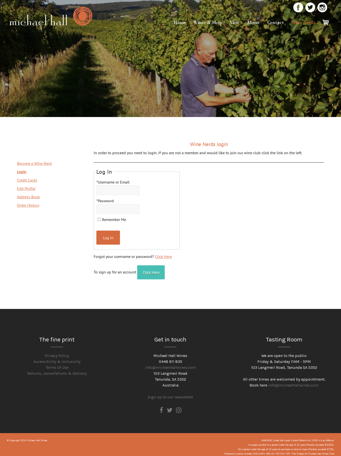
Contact (275, 22)
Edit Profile (26, 188)
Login (21, 171)
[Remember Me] (99, 219)
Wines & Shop (207, 22)
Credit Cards (27, 180)
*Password (105, 200)
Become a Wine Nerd (34, 163)
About (253, 22)
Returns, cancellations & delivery (57, 369)
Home (179, 22)
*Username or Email (113, 182)
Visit (234, 22)
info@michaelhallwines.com (170, 363)
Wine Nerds (303, 22)
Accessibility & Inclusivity (56, 357)
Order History (28, 205)
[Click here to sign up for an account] (154, 269)
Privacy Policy (57, 351)
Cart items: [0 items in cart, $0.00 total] (327, 23)
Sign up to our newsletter (170, 392)
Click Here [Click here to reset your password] (163, 254)
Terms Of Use (56, 363)
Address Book (28, 196)
